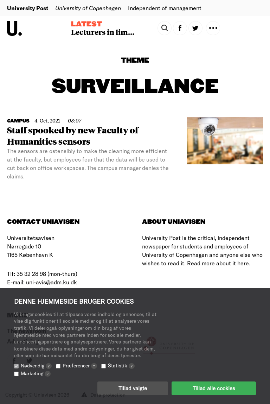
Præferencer (80, 365)
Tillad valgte (132, 388)
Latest (86, 24)
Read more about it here (218, 263)
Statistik (121, 365)
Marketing (36, 373)
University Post (27, 8)
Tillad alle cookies (214, 388)
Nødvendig (36, 365)
